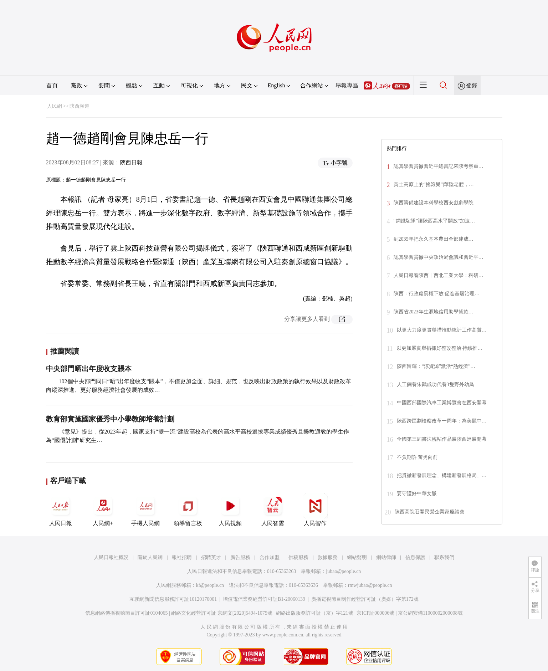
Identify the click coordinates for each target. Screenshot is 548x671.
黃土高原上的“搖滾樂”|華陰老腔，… (434, 184)
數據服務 (328, 557)
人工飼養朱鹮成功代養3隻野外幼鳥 (435, 384)
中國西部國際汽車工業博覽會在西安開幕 (442, 402)
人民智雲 (272, 509)
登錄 (471, 85)
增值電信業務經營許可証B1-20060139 (264, 599)
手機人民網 (145, 509)
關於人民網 (150, 557)
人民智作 (315, 509)
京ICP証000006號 (375, 613)
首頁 (52, 85)
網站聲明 (357, 557)
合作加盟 (270, 557)
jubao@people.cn (343, 571)
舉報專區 (347, 85)
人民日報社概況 (111, 557)
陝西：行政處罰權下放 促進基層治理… (437, 293)
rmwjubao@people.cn (370, 585)
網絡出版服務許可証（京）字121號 (314, 613)
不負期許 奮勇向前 (417, 457)
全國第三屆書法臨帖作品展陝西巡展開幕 (442, 439)
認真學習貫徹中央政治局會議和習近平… (438, 257)
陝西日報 (131, 162)
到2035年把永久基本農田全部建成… (433, 239)
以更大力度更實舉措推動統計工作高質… (442, 330)
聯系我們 (444, 557)
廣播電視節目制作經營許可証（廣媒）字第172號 (365, 599)
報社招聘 (182, 557)
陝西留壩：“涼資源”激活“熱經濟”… (436, 366)
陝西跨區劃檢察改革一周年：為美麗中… (442, 421)
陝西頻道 (79, 106)
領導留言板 (188, 509)
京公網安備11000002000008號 (430, 613)
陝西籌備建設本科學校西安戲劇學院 (433, 202)
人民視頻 (230, 509)
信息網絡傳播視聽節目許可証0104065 (126, 613)
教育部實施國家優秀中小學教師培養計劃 (110, 419)
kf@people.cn (210, 585)
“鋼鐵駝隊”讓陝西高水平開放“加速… (434, 221)
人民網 (54, 106)
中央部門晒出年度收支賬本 (89, 369)
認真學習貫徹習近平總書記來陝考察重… (438, 166)
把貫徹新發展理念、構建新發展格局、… (442, 475)
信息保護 (415, 557)
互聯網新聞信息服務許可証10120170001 (173, 599)
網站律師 (386, 557)
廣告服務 (240, 557)
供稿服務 (298, 557)
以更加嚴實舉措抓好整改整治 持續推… (439, 348)
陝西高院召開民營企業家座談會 (430, 511)
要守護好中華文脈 (417, 493)
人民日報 (60, 509)
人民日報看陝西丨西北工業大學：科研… (438, 275)
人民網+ (103, 509)
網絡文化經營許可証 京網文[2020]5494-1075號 (221, 613)
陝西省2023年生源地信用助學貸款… (433, 311)
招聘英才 (211, 557)
